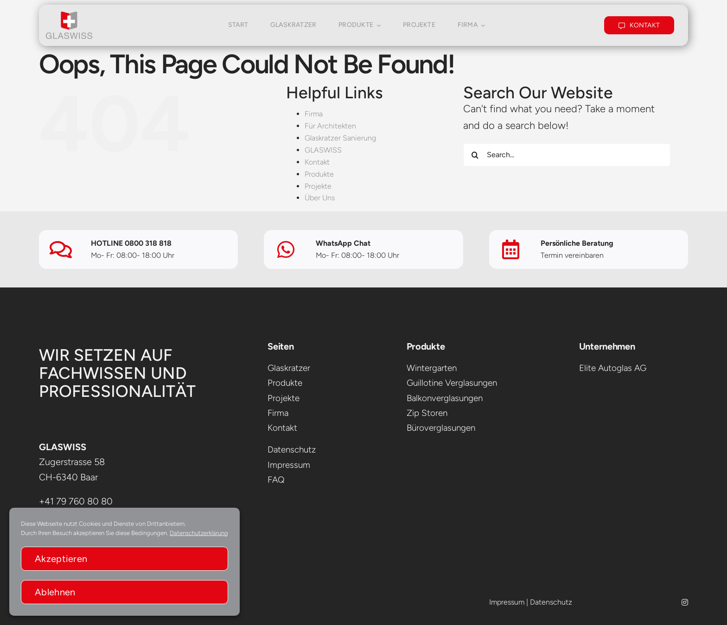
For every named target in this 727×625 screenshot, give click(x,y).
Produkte (319, 174)
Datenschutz (551, 602)
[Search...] (566, 154)
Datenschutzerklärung (199, 532)
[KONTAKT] (639, 24)
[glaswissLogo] (69, 15)
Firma (314, 113)
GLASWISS (323, 150)
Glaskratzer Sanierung (340, 138)
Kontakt (317, 162)
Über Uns (320, 197)
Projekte (318, 186)
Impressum (506, 602)
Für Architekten (330, 125)
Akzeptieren (61, 558)
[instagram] (685, 602)
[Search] (474, 154)
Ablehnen (55, 592)
